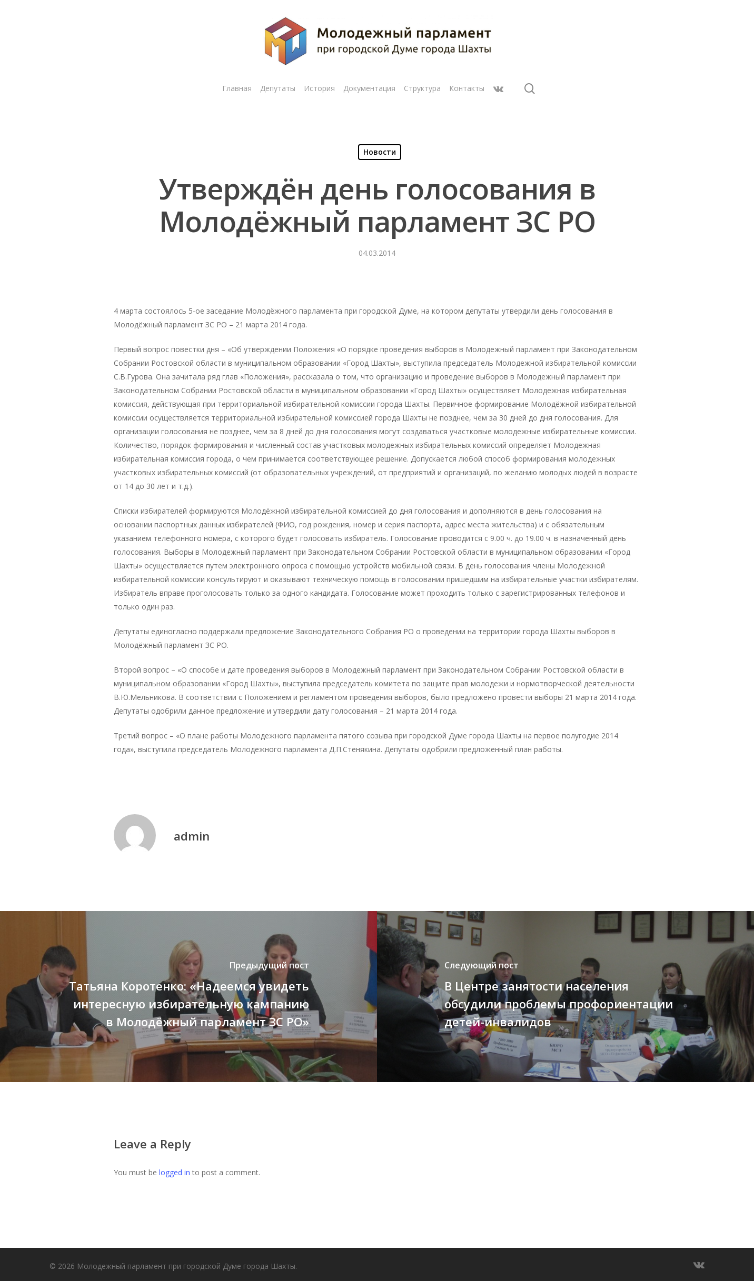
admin (192, 836)
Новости (379, 152)
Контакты (466, 88)
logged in (174, 1172)
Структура (422, 88)
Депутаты (277, 88)
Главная (237, 88)
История (319, 88)
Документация (369, 88)
